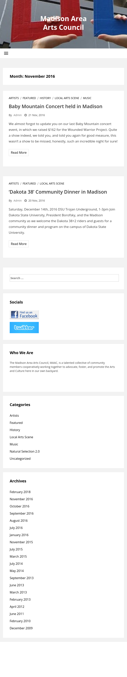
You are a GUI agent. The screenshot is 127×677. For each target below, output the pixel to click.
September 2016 (22, 513)
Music (87, 98)
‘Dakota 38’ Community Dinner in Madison (58, 191)
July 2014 (16, 563)
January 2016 (19, 535)
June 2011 (17, 614)
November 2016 (21, 499)
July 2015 (16, 549)
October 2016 (19, 506)
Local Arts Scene (67, 98)
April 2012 (17, 607)
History (45, 98)
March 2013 (18, 592)
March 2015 (18, 556)
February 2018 (20, 492)
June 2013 (17, 585)
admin (18, 115)
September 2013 (22, 578)
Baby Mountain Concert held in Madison (55, 106)
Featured (29, 98)
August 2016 (19, 520)
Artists (14, 98)
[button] (6, 53)
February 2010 (20, 621)
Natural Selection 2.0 (25, 451)
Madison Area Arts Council (63, 23)
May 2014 (17, 571)
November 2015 (21, 542)
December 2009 (21, 628)
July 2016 (16, 528)
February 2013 (20, 599)
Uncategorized (20, 458)
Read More (19, 152)
